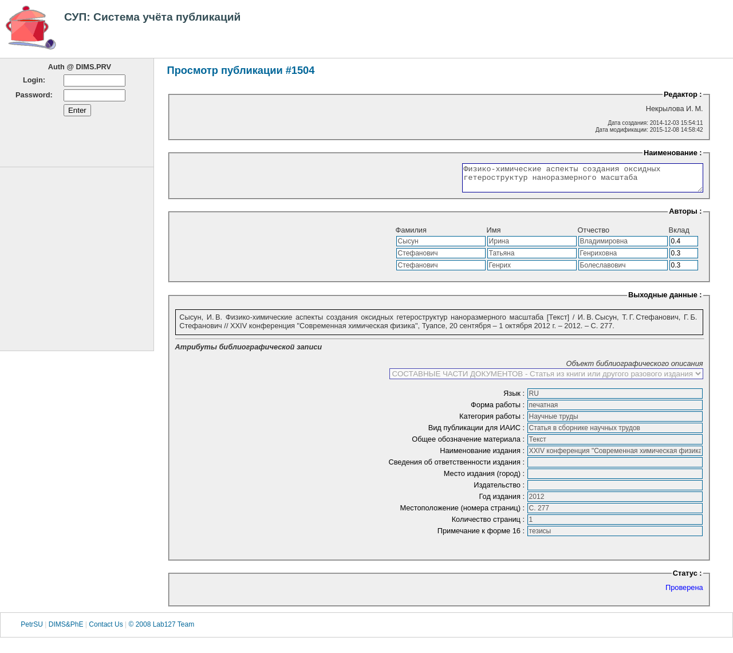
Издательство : (500, 490)
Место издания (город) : (485, 478)
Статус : (687, 578)
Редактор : (683, 94)
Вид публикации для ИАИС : (477, 432)
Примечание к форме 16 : (482, 536)
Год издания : (503, 501)
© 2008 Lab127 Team (161, 630)
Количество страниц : (489, 524)
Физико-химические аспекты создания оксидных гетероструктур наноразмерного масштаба (568, 180)
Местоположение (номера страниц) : (463, 513)
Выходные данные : (665, 300)
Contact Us (106, 630)
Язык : (515, 398)
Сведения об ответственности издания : (457, 467)
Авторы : (685, 216)
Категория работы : (493, 421)
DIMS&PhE (66, 630)
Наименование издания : (483, 455)
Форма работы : (499, 410)
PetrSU (32, 630)
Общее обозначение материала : (469, 444)
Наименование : (673, 152)
